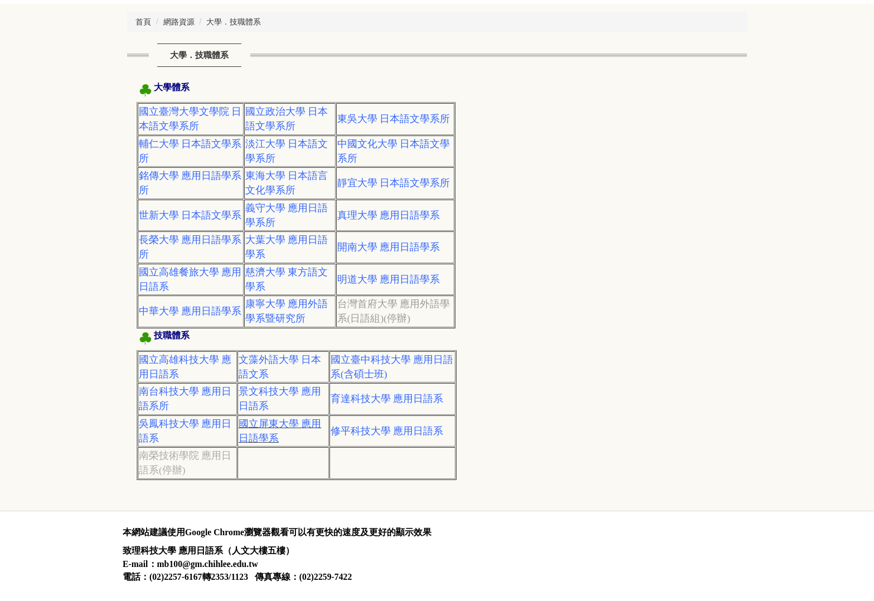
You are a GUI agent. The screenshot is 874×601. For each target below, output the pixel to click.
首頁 (143, 21)
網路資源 (179, 21)
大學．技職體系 (233, 21)
